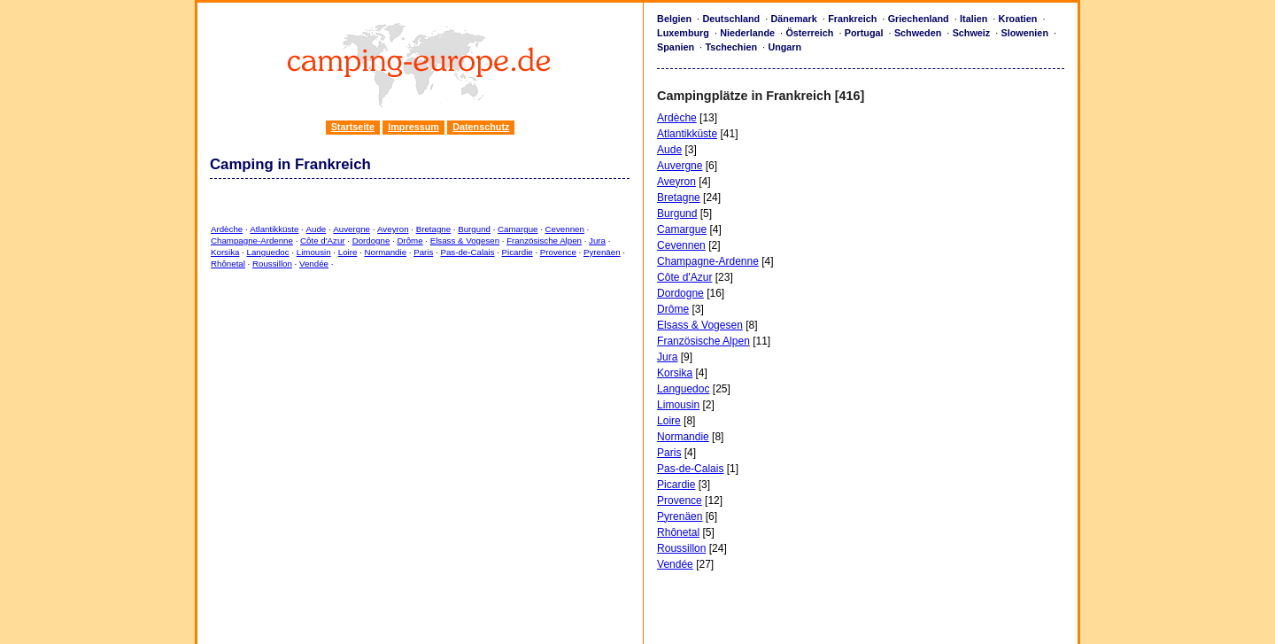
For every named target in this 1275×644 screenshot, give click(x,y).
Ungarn (784, 47)
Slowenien (1024, 32)
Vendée (313, 263)
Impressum (413, 126)
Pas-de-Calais (467, 252)
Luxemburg (683, 32)
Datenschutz (480, 126)
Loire (348, 252)
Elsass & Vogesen (464, 240)
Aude (316, 229)
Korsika (225, 252)
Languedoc (268, 252)
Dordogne (371, 240)
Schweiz (972, 32)
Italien (973, 18)
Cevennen (564, 229)
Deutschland (731, 18)
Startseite (353, 126)
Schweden (917, 32)
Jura (597, 240)
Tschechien (731, 47)
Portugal (864, 32)
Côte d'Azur (322, 240)
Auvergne (351, 229)
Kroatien (1018, 18)
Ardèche (227, 229)
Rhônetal (228, 263)
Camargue (517, 229)
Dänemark (794, 18)
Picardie (517, 252)
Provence (558, 252)
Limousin (314, 252)
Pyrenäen (602, 252)
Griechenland (918, 18)
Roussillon (272, 263)
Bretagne (433, 229)
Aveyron (392, 229)
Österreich (809, 32)
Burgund (474, 229)
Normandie (386, 252)
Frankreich (852, 18)
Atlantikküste (274, 229)
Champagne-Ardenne (252, 240)
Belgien (674, 18)
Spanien (675, 47)
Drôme (409, 240)
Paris (423, 252)
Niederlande (747, 32)
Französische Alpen (544, 240)
